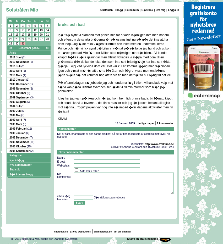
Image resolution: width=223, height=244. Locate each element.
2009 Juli (15, 106)
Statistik (14, 169)
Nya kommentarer (20, 164)
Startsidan (106, 10)
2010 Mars (16, 75)
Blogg (119, 10)
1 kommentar (165, 123)
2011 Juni (15, 57)
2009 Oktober (18, 93)
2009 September (19, 97)
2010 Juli (15, 66)
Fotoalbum (132, 10)
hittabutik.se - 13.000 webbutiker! (72, 231)
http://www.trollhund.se (159, 144)
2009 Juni (15, 110)
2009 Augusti (17, 102)
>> (47, 48)
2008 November (19, 142)
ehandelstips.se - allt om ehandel (112, 231)
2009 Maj (15, 115)
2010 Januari (17, 79)
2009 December (19, 84)
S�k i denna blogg (21, 174)
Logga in (173, 10)
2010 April (16, 70)
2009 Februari (18, 128)
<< (10, 48)
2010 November (19, 61)
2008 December (19, 137)
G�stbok (147, 10)
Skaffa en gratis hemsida (142, 238)
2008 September (19, 150)
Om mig (160, 10)
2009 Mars (16, 124)
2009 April (16, 119)
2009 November (19, 88)
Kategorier (16, 155)
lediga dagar (146, 123)
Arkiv (12, 52)
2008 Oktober (18, 146)
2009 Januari (17, 133)
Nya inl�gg (16, 160)
